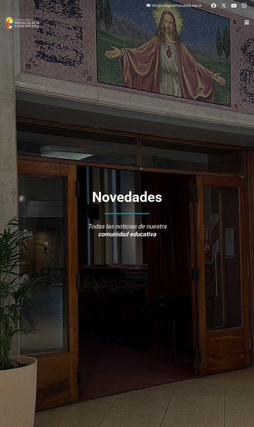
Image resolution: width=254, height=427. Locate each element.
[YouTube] (234, 6)
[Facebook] (214, 6)
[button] (247, 22)
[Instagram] (244, 6)
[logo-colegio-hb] (22, 22)
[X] (224, 6)
